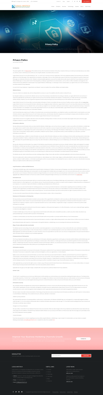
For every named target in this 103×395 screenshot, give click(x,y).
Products (58, 6)
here (54, 320)
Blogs (64, 1)
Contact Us (58, 1)
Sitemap (76, 392)
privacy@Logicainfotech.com (30, 320)
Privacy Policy (55, 392)
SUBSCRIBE (86, 355)
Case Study (87, 6)
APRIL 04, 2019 (69, 373)
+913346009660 (34, 1)
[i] (54, 105)
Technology (70, 6)
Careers (77, 6)
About (81, 6)
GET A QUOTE (86, 1)
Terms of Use (28, 70)
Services (64, 6)
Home (52, 6)
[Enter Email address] (66, 355)
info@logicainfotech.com (21, 382)
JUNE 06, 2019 (69, 381)
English (68, 1)
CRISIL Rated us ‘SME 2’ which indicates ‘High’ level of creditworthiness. (74, 370)
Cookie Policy (85, 102)
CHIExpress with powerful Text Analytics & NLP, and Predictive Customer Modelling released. (75, 377)
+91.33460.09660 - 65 (21, 380)
